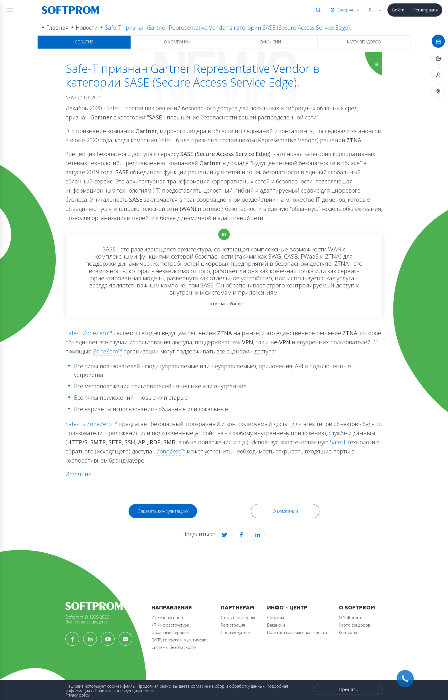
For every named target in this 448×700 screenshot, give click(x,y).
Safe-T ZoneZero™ (88, 333)
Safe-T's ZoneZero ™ (91, 424)
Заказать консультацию (163, 511)
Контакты (348, 632)
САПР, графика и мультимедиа (180, 640)
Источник (78, 474)
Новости (87, 27)
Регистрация (425, 10)
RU (371, 10)
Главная (57, 27)
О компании (177, 42)
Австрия (344, 10)
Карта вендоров (364, 42)
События (84, 42)
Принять (348, 689)
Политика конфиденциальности (297, 632)
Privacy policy (77, 695)
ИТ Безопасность (167, 617)
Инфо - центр (287, 608)
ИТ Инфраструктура (170, 625)
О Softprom (357, 608)
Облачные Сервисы (170, 632)
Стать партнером (238, 617)
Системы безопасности (174, 647)
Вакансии (270, 42)
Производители (236, 632)
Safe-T (115, 108)
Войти (398, 10)
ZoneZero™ (107, 351)
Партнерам (237, 608)
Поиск (317, 10)
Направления (171, 608)
